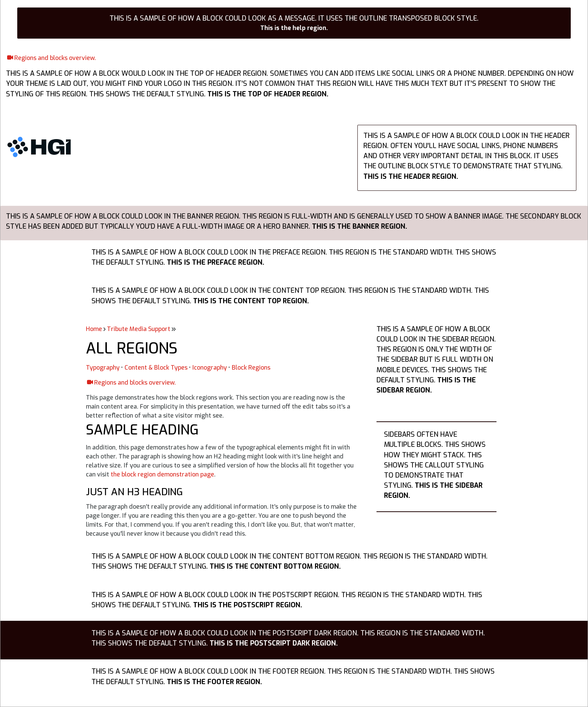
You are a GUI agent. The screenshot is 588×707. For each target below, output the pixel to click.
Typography (103, 367)
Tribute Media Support (138, 329)
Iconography (209, 367)
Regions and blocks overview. (55, 58)
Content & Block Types (156, 367)
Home (94, 329)
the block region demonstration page (162, 474)
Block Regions (251, 367)
